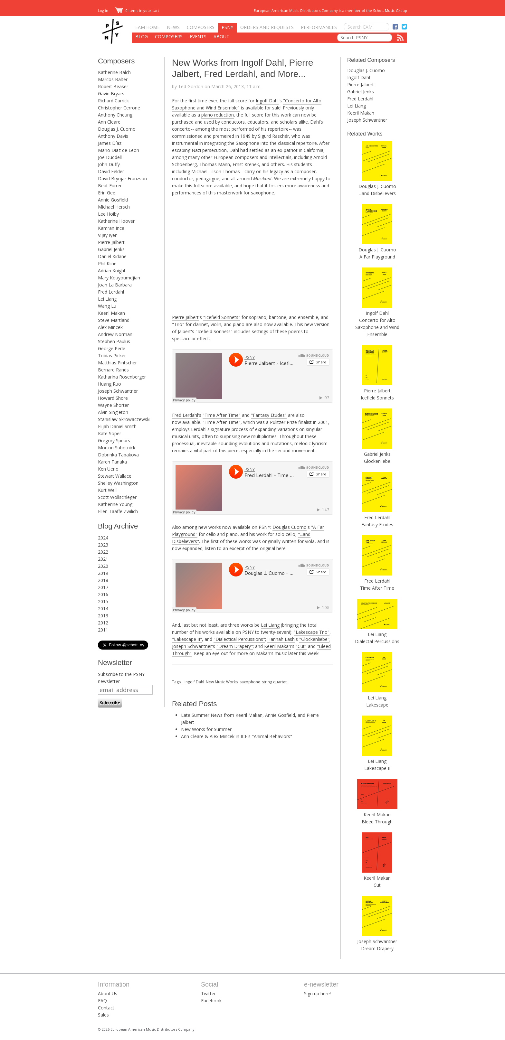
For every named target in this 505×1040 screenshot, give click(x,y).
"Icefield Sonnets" (221, 317)
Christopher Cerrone (119, 108)
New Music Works (222, 682)
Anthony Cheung (115, 115)
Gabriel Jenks (111, 249)
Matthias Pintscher (117, 363)
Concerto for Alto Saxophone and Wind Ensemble (377, 327)
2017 (103, 587)
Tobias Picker (112, 355)
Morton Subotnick (116, 448)
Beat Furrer (110, 186)
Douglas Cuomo (289, 527)
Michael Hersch (114, 207)
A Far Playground (377, 257)
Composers (200, 27)
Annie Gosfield (113, 200)
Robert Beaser (113, 86)
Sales (103, 1015)
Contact (106, 1008)
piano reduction (217, 115)
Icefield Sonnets (377, 398)
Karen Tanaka (112, 462)
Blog (141, 36)
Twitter (208, 993)
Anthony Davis (113, 136)
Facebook (211, 1001)
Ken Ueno (108, 469)
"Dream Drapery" (234, 646)
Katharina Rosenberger (122, 377)
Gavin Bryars (111, 93)
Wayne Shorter (113, 405)
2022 (103, 552)
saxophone (250, 682)
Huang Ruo (109, 384)
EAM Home (147, 27)
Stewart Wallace (114, 476)
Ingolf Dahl (267, 101)
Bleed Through (377, 822)
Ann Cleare (109, 122)
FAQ (102, 1001)
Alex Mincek (110, 327)
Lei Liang (107, 299)
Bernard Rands (113, 370)
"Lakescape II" (187, 639)
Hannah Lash (281, 639)
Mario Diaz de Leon (118, 150)
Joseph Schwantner (118, 391)
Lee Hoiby (108, 214)
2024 (103, 538)
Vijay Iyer (107, 235)
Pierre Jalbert (111, 242)
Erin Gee (106, 193)
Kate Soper (109, 433)
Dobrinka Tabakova (118, 455)
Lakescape (377, 705)
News (173, 27)
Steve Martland (113, 320)
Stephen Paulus (114, 341)
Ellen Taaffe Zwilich (118, 511)
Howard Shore (113, 398)
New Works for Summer (206, 729)
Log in (103, 10)
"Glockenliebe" (314, 639)
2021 (103, 559)
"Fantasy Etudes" (269, 415)
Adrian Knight (112, 270)
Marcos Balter (113, 79)
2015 (103, 601)
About (221, 36)
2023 (103, 545)
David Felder (111, 171)
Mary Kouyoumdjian (119, 278)
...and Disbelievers (377, 193)
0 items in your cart (137, 10)
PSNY (227, 27)
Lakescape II (377, 768)
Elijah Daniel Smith (117, 426)
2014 (103, 608)
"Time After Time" (222, 415)
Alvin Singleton (113, 412)
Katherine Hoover (116, 221)
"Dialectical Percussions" (239, 639)
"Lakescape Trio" (311, 632)
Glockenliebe (377, 461)
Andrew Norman (115, 334)
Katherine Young (115, 504)
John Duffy (109, 164)
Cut (377, 885)
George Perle (111, 348)
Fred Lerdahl (111, 292)
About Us (107, 993)
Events (198, 36)
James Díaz (109, 143)
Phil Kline (107, 263)
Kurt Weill (108, 490)
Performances (319, 27)
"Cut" (301, 646)
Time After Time (377, 588)
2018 (103, 580)
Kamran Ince (111, 228)
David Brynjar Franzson (122, 178)
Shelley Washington (118, 483)
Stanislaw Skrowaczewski (124, 419)
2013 (103, 616)
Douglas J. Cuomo (117, 129)
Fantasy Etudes (377, 524)
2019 (103, 573)
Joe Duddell (110, 157)
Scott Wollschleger (117, 497)
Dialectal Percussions (377, 641)
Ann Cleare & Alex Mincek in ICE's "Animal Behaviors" (236, 736)
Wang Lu (107, 306)
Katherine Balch (114, 72)
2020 (103, 566)
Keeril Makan (111, 313)
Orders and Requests (267, 27)
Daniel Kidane (112, 256)
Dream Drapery (377, 948)
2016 (103, 594)
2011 (103, 630)
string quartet (274, 682)
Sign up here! (317, 993)
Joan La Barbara (115, 285)
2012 (103, 623)
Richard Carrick (113, 101)
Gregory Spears (114, 440)
